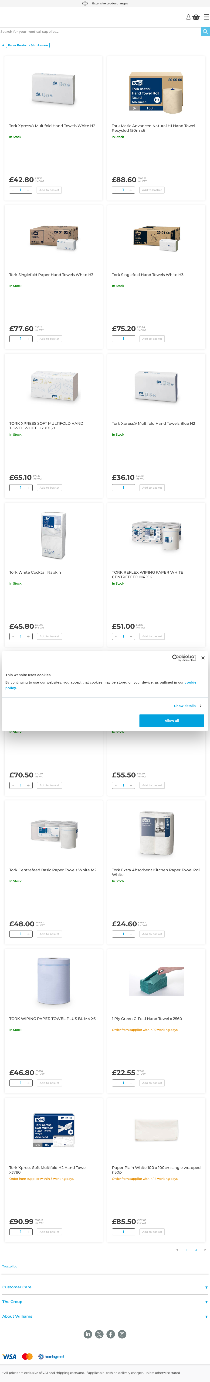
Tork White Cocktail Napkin (35, 572)
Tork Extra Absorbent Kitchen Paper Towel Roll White (156, 872)
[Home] (206, 17)
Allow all (172, 720)
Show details (185, 706)
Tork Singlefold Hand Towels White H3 (147, 275)
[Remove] (12, 190)
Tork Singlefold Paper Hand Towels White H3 (51, 275)
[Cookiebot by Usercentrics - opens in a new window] (175, 658)
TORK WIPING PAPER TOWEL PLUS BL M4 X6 (52, 1019)
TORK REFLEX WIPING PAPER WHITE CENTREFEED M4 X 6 (147, 574)
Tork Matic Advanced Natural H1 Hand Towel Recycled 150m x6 (153, 128)
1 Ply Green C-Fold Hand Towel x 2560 (147, 1019)
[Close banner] (203, 658)
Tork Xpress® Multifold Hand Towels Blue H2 (153, 423)
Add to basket (49, 190)
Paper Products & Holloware (28, 45)
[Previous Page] (179, 1250)
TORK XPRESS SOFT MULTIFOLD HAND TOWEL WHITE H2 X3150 (46, 425)
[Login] (188, 17)
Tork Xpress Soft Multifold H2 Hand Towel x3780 (48, 1170)
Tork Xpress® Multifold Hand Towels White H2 (52, 126)
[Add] (27, 190)
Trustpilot (9, 1266)
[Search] (205, 31)
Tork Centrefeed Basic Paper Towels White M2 (52, 870)
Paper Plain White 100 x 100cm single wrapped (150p (156, 1170)
